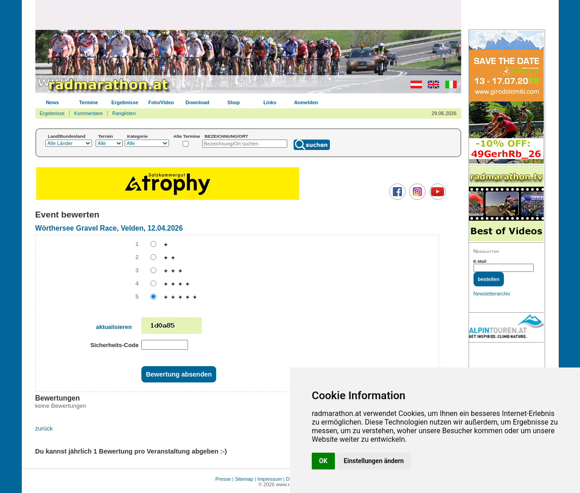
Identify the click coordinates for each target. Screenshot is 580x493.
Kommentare (88, 113)
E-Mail (480, 261)
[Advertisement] (248, 14)
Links (269, 102)
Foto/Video (161, 102)
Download (197, 102)
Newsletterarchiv (492, 293)
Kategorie (137, 136)
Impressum (269, 479)
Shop (233, 102)
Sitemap (244, 479)
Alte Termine (187, 136)
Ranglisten (124, 113)
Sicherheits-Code (114, 345)
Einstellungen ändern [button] (374, 460)
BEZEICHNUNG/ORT (226, 136)
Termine (88, 102)
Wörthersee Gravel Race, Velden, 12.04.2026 (109, 228)
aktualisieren (114, 327)
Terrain (105, 136)
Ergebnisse (124, 102)
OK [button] (323, 460)
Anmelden (306, 102)
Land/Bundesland (67, 136)
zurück (44, 428)
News (52, 102)
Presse (223, 479)
